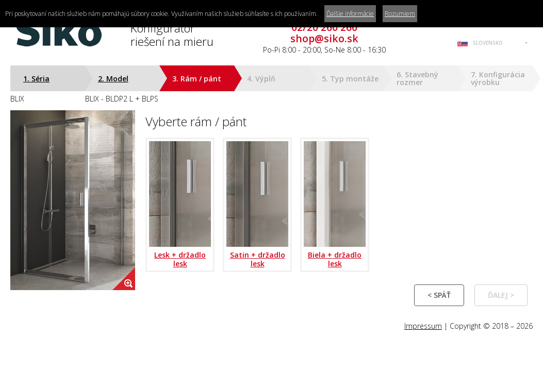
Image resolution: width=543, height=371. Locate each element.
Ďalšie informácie (350, 13)
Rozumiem (400, 13)
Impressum (423, 326)
